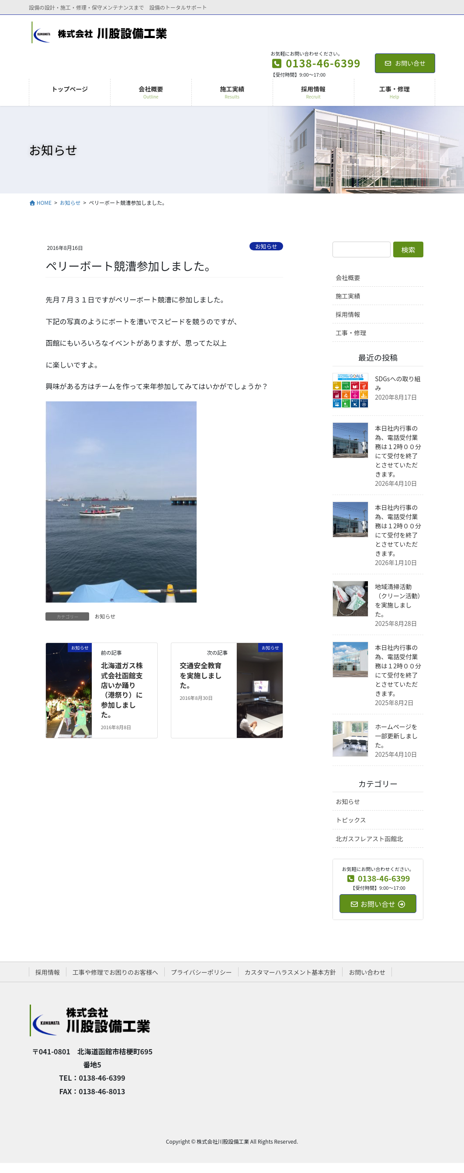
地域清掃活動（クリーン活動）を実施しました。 (397, 600)
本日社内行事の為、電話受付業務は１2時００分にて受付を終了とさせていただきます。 (398, 451)
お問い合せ (405, 63)
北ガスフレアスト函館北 (369, 838)
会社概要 (348, 277)
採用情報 (348, 314)
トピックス (351, 819)
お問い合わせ (367, 972)
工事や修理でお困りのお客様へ (115, 972)
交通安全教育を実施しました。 (201, 675)
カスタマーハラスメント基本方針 (290, 972)
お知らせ (266, 246)
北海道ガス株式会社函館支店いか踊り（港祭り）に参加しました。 (122, 690)
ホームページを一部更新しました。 (396, 735)
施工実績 (348, 295)
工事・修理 (351, 332)
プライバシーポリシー (201, 972)
